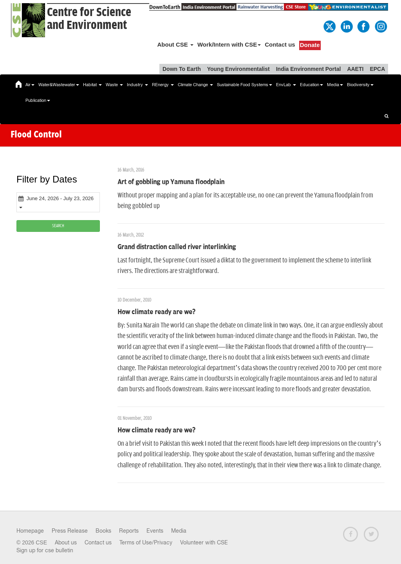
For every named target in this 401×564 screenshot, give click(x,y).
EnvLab (286, 84)
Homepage (30, 531)
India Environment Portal (308, 69)
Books (103, 531)
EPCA (377, 69)
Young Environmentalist (238, 69)
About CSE (175, 44)
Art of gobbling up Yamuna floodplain (170, 182)
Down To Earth (182, 69)
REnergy (163, 84)
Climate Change (195, 84)
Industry (137, 84)
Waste (114, 84)
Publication (37, 100)
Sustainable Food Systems (244, 84)
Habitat (92, 84)
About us (66, 542)
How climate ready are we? (156, 312)
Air (29, 84)
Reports (129, 531)
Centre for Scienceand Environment (89, 18)
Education (311, 84)
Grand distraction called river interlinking (176, 247)
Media (335, 84)
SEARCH (58, 225)
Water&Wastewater (58, 84)
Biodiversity (360, 84)
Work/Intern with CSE (229, 44)
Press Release (70, 531)
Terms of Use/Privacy (145, 542)
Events (154, 531)
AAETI (355, 69)
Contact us (280, 44)
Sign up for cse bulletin (44, 550)
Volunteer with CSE (204, 542)
